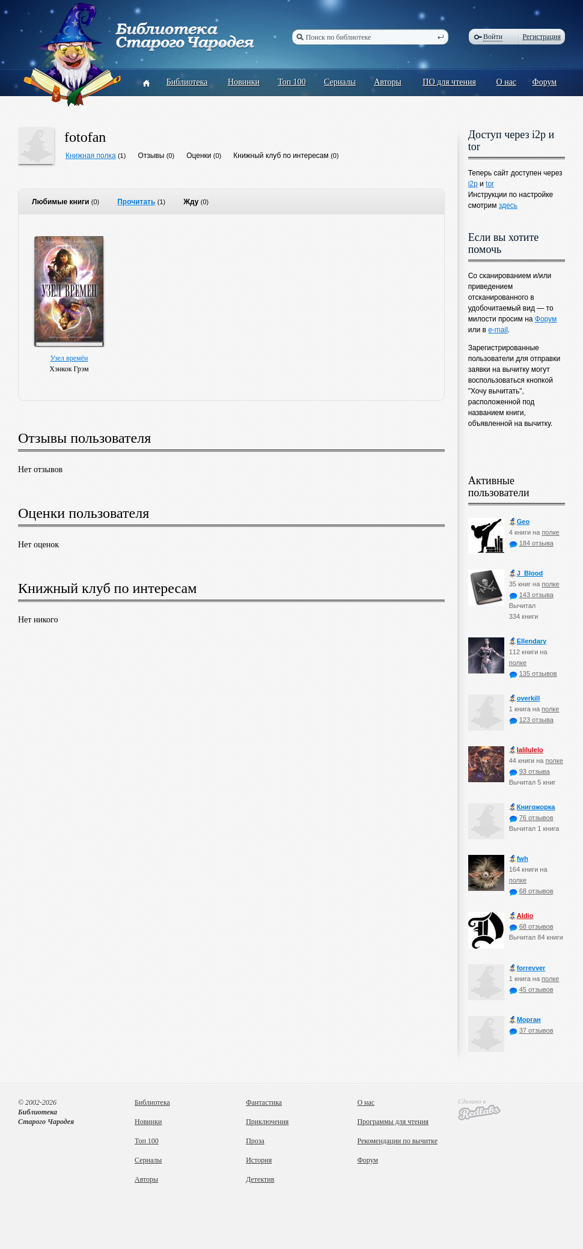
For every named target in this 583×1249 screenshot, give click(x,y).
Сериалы (340, 82)
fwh (518, 859)
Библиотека (187, 82)
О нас (506, 82)
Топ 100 (292, 82)
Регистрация (541, 36)
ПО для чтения (449, 82)
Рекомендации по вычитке (397, 1141)
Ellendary (528, 641)
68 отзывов (531, 891)
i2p (473, 184)
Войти (492, 36)
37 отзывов (531, 1030)
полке (550, 532)
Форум (545, 82)
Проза (255, 1141)
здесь (508, 205)
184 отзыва (531, 543)
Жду (190, 202)
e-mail (498, 330)
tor (490, 184)
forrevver (527, 968)
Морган (525, 1020)
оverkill (524, 698)
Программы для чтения (393, 1121)
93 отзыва (529, 771)
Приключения (267, 1121)
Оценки (198, 155)
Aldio (521, 916)
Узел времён (69, 358)
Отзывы (151, 155)
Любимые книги (60, 202)
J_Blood (526, 573)
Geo (519, 522)
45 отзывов (531, 989)
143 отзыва (531, 594)
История (259, 1160)
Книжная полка (91, 155)
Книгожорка (532, 807)
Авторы (387, 82)
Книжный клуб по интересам (281, 155)
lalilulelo (526, 750)
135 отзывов (533, 673)
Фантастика (264, 1102)
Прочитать (136, 202)
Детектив (260, 1179)
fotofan (85, 137)
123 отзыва (531, 719)
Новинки (244, 82)
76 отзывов (531, 817)
